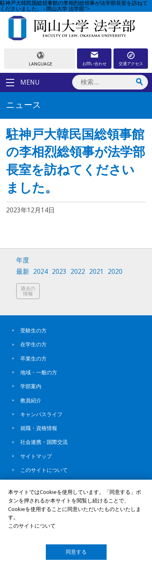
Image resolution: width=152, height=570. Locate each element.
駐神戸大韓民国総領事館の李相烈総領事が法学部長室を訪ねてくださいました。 (75, 162)
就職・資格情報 (38, 428)
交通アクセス (131, 63)
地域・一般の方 (38, 372)
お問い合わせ (94, 63)
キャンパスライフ (41, 414)
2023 (59, 271)
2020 (115, 271)
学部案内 (30, 386)
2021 (96, 271)
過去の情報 (28, 291)
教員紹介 (30, 400)
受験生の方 (33, 330)
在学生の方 (33, 344)
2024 (40, 271)
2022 (78, 271)
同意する (76, 552)
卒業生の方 (33, 358)
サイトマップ (36, 456)
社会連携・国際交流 (44, 442)
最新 (22, 271)
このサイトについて (44, 470)
